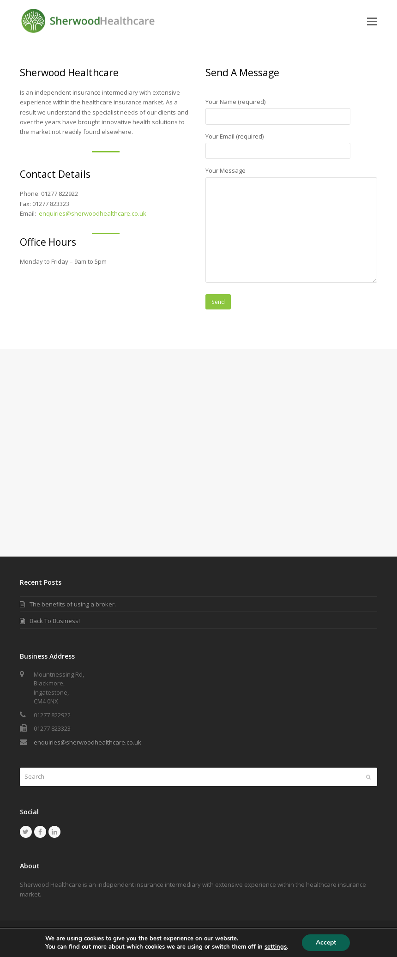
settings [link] (276, 947)
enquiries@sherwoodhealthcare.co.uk (92, 213)
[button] (372, 21)
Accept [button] (326, 942)
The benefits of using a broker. (73, 604)
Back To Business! (55, 621)
